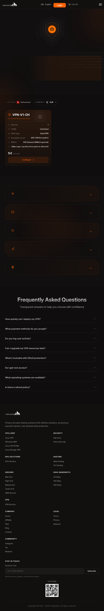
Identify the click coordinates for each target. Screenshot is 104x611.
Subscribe (91, 571)
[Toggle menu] (100, 4)
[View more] (28, 162)
